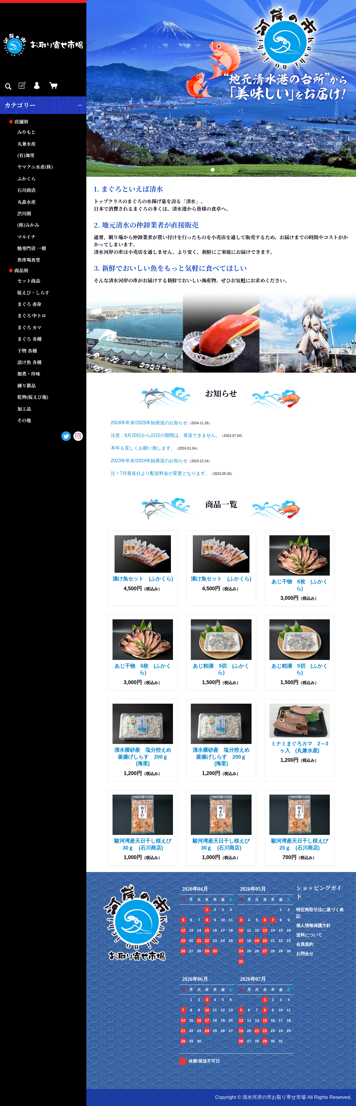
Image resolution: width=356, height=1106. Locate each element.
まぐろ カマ (29, 327)
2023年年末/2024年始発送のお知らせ (149, 460)
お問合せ (304, 953)
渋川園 (24, 213)
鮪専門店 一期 (31, 248)
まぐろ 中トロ (31, 315)
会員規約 (304, 944)
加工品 (24, 409)
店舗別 (21, 121)
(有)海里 (26, 155)
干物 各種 (27, 350)
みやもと (26, 132)
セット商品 (28, 280)
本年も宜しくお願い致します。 (143, 448)
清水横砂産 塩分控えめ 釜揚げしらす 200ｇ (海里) (145, 756)
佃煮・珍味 (28, 373)
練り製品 (26, 385)
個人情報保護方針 (313, 925)
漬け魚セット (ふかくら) (143, 579)
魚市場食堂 (28, 259)
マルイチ (26, 236)
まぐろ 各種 (29, 339)
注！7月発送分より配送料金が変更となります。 (160, 473)
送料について (309, 934)
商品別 (21, 270)
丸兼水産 (26, 143)
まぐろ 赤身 (29, 304)
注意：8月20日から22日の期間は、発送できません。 (165, 435)
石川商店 (26, 190)
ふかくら (26, 178)
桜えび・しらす (33, 292)
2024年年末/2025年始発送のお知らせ (149, 422)
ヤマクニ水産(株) (35, 166)
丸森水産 (26, 202)
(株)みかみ (28, 225)
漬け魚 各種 (29, 362)
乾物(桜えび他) (32, 397)
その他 (24, 420)
